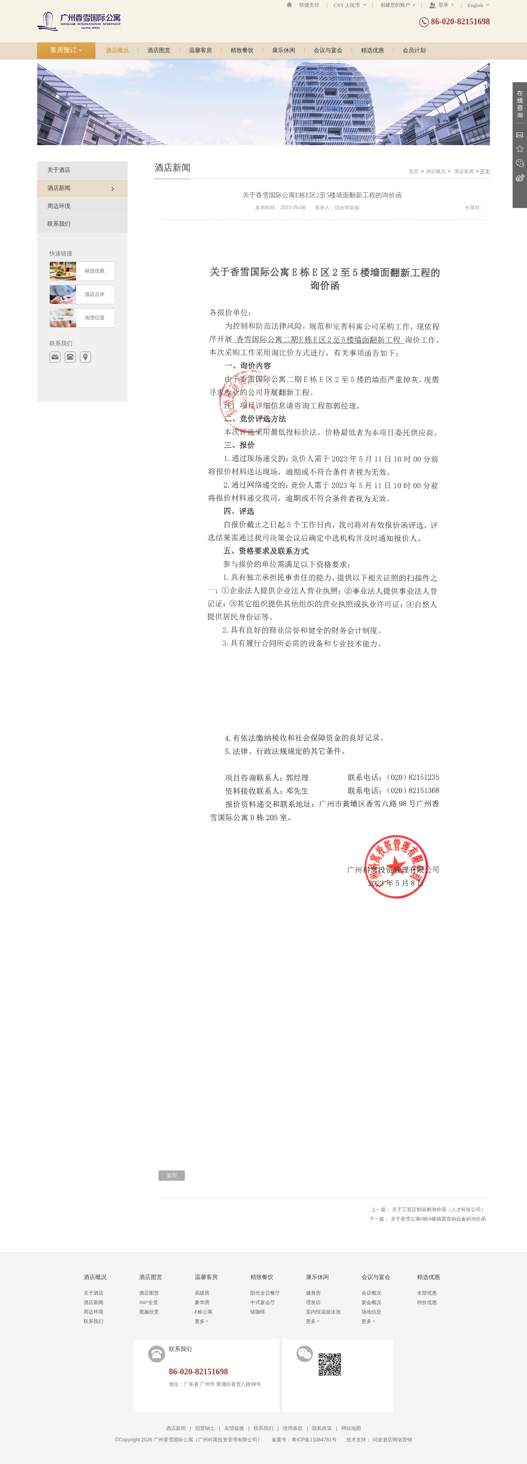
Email (520, 134)
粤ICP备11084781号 (313, 1440)
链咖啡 (257, 1312)
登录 (441, 5)
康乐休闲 (283, 50)
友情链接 (234, 1428)
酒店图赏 (158, 50)
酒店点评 (95, 294)
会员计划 (414, 50)
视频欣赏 (149, 1312)
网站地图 (351, 1428)
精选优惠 (372, 50)
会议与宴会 (328, 50)
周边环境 (58, 206)
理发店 (313, 1302)
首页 (414, 171)
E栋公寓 (203, 1312)
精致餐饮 (242, 50)
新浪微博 (520, 178)
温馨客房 (200, 50)
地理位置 (95, 318)
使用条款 (293, 1428)
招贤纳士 (205, 1428)
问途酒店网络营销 (392, 1440)
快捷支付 (309, 5)
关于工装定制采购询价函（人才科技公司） (439, 1209)
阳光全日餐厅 (265, 1293)
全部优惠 (427, 1293)
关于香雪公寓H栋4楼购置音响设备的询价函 (438, 1219)
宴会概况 (371, 1302)
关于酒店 (58, 170)
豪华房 (202, 1302)
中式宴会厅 (262, 1302)
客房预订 (66, 49)
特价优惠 (427, 1302)
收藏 (520, 149)
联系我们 (58, 224)
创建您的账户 (397, 5)
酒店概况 (117, 50)
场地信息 (371, 1312)
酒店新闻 (464, 171)
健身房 (313, 1293)
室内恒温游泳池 (323, 1312)
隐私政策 (322, 1428)
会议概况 (371, 1293)
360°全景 (149, 1302)
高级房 (202, 1293)
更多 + (202, 1321)
